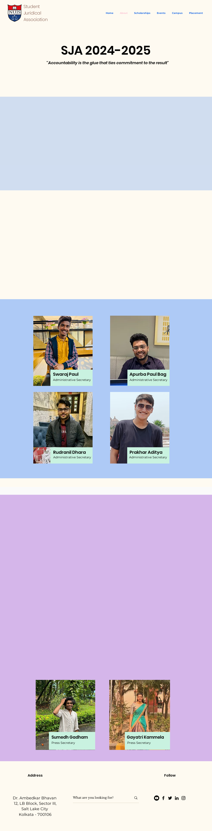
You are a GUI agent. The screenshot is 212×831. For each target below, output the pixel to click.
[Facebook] (163, 798)
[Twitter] (170, 798)
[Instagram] (183, 798)
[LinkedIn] (176, 798)
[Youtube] (156, 798)
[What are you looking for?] (99, 798)
